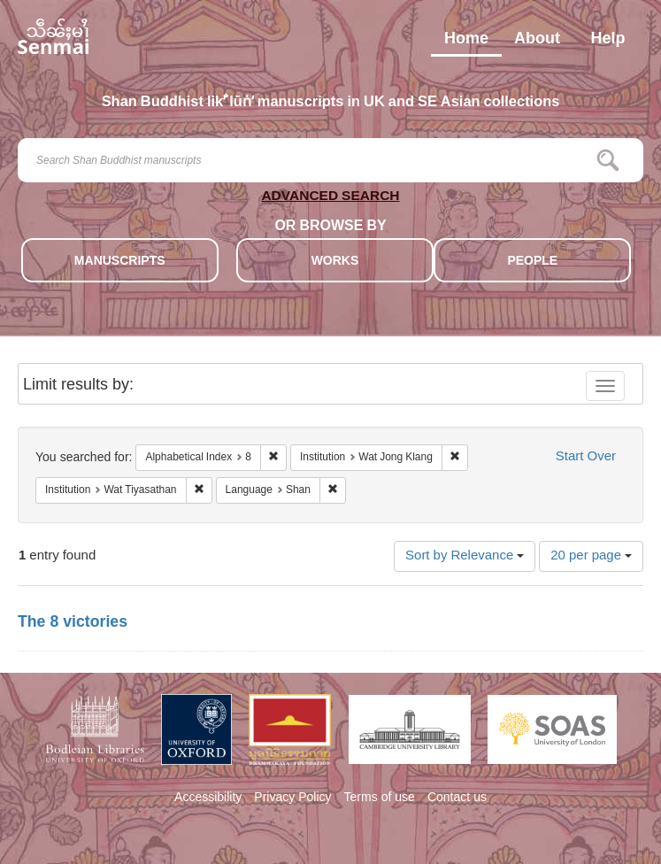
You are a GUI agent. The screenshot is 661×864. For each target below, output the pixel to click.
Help (607, 42)
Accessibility (208, 798)
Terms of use (379, 798)
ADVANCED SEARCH (330, 199)
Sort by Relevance (464, 556)
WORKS (335, 261)
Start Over (586, 457)
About (537, 42)
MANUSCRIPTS (119, 261)
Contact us (457, 798)
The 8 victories (72, 623)
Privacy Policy (292, 798)
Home (466, 42)
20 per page (591, 556)
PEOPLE (532, 261)
